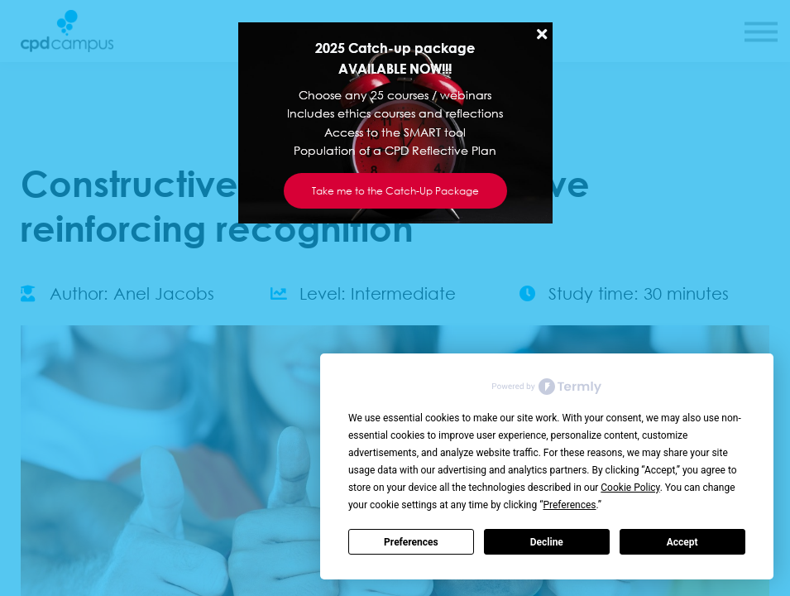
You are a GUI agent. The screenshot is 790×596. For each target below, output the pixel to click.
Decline (546, 542)
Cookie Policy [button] (630, 487)
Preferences (411, 542)
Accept (682, 542)
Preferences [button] (569, 505)
